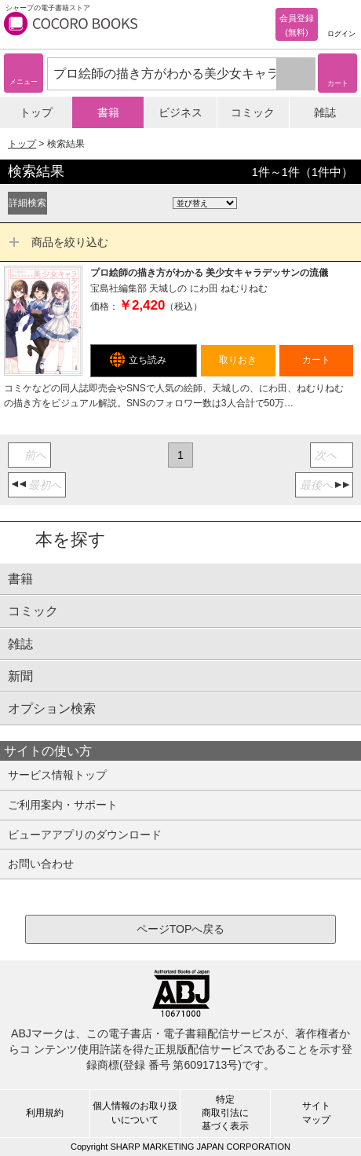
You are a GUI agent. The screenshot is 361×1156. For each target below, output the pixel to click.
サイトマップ (316, 1112)
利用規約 (45, 1112)
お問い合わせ (41, 863)
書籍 (108, 112)
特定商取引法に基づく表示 (225, 1113)
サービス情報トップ (57, 775)
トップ (36, 112)
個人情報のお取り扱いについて (135, 1112)
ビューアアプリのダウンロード (85, 834)
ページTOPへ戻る (181, 929)
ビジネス (180, 112)
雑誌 (325, 112)
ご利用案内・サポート (63, 804)
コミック (253, 112)
